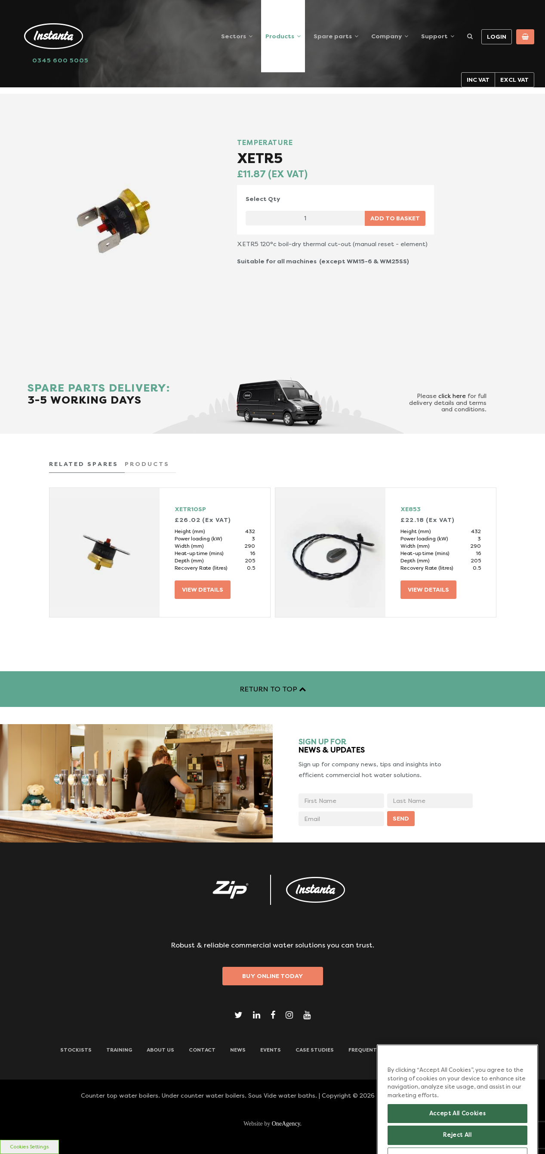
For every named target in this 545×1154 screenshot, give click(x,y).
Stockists (76, 1050)
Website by (272, 1123)
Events (270, 1050)
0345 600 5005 (60, 60)
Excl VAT (514, 79)
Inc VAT (478, 79)
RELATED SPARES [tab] (83, 463)
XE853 (410, 509)
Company (386, 36)
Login (496, 36)
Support (434, 36)
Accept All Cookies (457, 1125)
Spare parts (333, 36)
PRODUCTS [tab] (147, 463)
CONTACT (202, 1050)
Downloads (467, 1050)
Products (279, 36)
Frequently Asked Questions (391, 1050)
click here (452, 395)
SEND (401, 818)
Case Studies (315, 1050)
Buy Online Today (272, 975)
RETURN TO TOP (273, 689)
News (238, 1050)
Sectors (233, 36)
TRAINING (119, 1050)
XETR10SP (190, 509)
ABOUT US (160, 1050)
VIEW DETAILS (202, 589)
